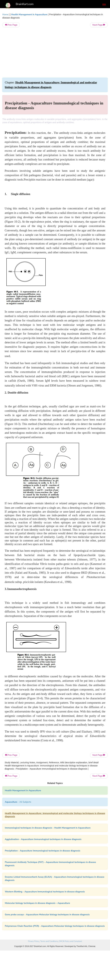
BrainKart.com (25, 4)
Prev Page (11, 24)
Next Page (98, 24)
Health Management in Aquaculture (29, 14)
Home (5, 14)
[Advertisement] (55, 53)
